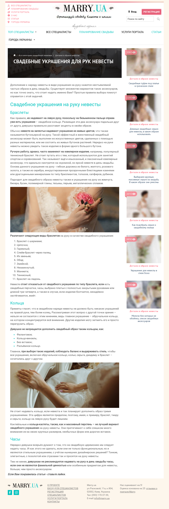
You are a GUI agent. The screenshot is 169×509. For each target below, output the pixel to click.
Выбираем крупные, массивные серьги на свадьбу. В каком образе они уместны (144, 179)
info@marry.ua (102, 498)
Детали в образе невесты (144, 78)
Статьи (156, 32)
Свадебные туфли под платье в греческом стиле (144, 84)
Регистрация (151, 12)
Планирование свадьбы (96, 32)
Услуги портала (132, 32)
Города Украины (20, 40)
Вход (133, 11)
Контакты (53, 501)
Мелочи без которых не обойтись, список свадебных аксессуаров (144, 318)
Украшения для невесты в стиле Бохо (144, 272)
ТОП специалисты (21, 32)
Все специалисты (58, 32)
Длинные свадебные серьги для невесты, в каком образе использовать (144, 131)
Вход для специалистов (62, 488)
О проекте (53, 485)
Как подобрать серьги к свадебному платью (144, 226)
